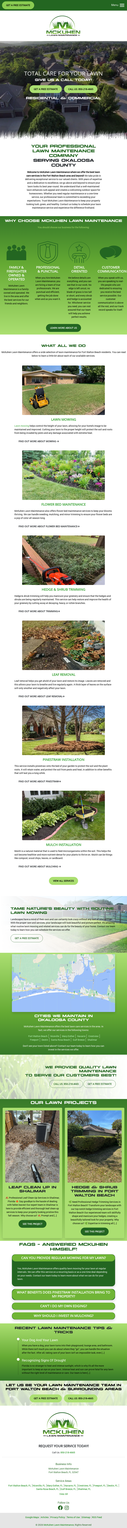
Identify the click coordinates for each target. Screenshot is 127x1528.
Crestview (93, 1036)
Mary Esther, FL (55, 1485)
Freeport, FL (99, 1485)
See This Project (32, 1223)
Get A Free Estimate (18, 5)
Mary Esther (68, 1036)
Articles (45, 1517)
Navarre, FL (70, 1485)
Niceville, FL (39, 1485)
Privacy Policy (57, 1517)
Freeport (34, 1039)
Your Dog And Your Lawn (40, 1340)
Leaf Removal (63, 674)
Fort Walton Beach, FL (19, 1485)
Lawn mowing (21, 425)
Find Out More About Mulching (40, 866)
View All (63, 1494)
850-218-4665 (68, 1452)
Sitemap (86, 1517)
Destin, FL (112, 1485)
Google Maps (32, 1517)
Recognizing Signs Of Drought (44, 1360)
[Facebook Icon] (60, 1507)
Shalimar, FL (84, 1489)
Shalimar (92, 1039)
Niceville (54, 1036)
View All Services (63, 880)
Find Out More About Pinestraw (40, 781)
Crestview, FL (85, 1485)
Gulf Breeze (79, 1039)
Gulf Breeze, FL (68, 1489)
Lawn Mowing (63, 419)
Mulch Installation (63, 844)
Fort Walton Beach (37, 1036)
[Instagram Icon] (67, 1507)
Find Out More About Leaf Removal (41, 696)
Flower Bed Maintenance (63, 504)
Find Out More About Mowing (39, 441)
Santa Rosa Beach (60, 1039)
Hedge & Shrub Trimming (63, 589)
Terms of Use (73, 1517)
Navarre (81, 1036)
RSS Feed (97, 1517)
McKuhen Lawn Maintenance (59, 1524)
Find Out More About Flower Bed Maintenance (49, 526)
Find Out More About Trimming (39, 611)
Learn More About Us (63, 327)
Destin (45, 1039)
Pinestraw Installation (63, 759)
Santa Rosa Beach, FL (47, 1489)
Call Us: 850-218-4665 (80, 89)
